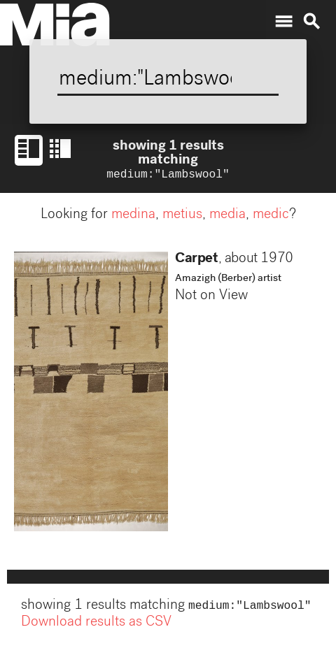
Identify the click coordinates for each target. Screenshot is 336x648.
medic (271, 217)
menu (283, 21)
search (311, 21)
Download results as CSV (96, 626)
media (227, 217)
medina (133, 217)
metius (182, 217)
